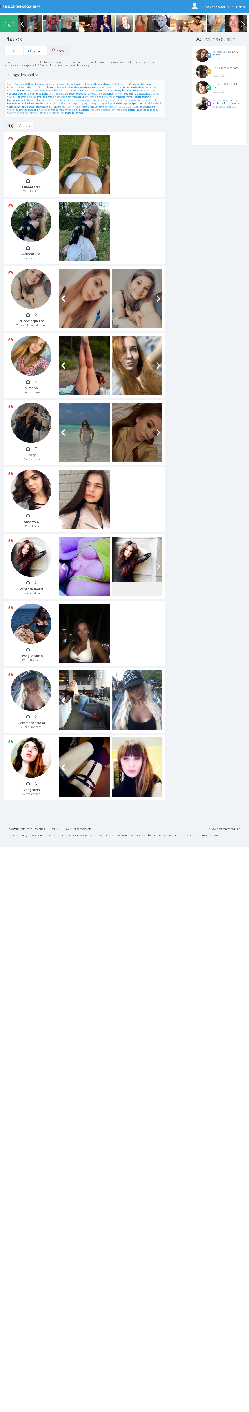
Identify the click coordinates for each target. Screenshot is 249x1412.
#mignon (143, 100)
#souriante (82, 109)
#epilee (118, 93)
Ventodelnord (31, 588)
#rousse (120, 106)
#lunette (54, 100)
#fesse (32, 96)
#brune (51, 87)
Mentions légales (83, 835)
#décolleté (82, 93)
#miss (10, 103)
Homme (35, 50)
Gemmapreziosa (31, 722)
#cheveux (45, 90)
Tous (14, 50)
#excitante (143, 93)
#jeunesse (13, 100)
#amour (19, 84)
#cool (99, 90)
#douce (70, 93)
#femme (23, 96)
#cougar (12, 93)
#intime (120, 96)
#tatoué (34, 112)
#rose (112, 106)
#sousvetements (110, 109)
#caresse (90, 87)
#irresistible (133, 96)
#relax (76, 106)
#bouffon (12, 87)
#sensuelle (31, 109)
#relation (67, 106)
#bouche (145, 84)
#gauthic (60, 96)
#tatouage (23, 112)
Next (243, 23)
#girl (68, 96)
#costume (149, 90)
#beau (69, 84)
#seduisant (132, 106)
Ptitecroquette (31, 321)
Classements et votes (207, 835)
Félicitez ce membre (224, 106)
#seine (11, 109)
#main (63, 100)
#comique (89, 90)
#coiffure (77, 90)
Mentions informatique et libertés (136, 835)
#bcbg (61, 84)
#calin (60, 87)
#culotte (23, 93)
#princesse (14, 106)
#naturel (41, 103)
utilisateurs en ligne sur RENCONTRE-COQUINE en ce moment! (50, 829)
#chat (153, 87)
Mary (216, 67)
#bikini (97, 84)
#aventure (43, 84)
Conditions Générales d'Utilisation (50, 835)
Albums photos (182, 835)
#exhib (155, 93)
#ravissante (43, 106)
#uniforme (58, 112)
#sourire (95, 109)
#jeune (146, 96)
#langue (31, 100)
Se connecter (215, 7)
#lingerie (42, 100)
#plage (109, 103)
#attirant (30, 84)
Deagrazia (31, 789)
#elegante (107, 93)
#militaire (154, 100)
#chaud (11, 90)
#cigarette (64, 90)
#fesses (42, 96)
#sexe (54, 109)
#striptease (135, 109)
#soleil (71, 109)
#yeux (79, 112)
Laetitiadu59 (220, 51)
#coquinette (134, 90)
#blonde (134, 84)
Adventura (31, 254)
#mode (19, 103)
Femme (58, 50)
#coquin (108, 90)
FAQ (24, 835)
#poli (147, 103)
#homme (90, 96)
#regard (56, 106)
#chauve (33, 90)
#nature (30, 103)
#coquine (120, 90)
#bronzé (32, 87)
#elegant (95, 93)
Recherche (165, 835)
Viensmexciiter (221, 100)
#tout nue (45, 112)
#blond (124, 84)
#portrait (156, 103)
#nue (50, 103)
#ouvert (58, 103)
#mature (111, 100)
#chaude (21, 90)
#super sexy (150, 109)
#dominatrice (56, 93)
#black (116, 84)
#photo (88, 103)
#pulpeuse (28, 106)
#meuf (133, 100)
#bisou (107, 84)
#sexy (63, 109)
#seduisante (147, 106)
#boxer (22, 87)
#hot (100, 96)
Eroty (31, 455)
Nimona (31, 388)
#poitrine (137, 103)
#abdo (10, 84)
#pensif (68, 103)
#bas (53, 84)
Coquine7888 (221, 84)
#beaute (79, 84)
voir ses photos (221, 58)
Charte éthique (104, 835)
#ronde (103, 106)
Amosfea (31, 522)
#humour (109, 96)
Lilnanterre (31, 187)
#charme (143, 87)
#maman (73, 100)
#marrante (86, 100)
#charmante (130, 87)
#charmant (115, 87)
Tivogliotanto (31, 655)
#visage (70, 112)
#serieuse (44, 109)
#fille (51, 96)
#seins (20, 109)
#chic (54, 90)
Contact (13, 835)
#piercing (98, 103)
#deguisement (39, 93)
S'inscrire (239, 7)
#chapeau (102, 87)
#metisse (122, 100)
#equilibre (130, 93)
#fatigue (12, 96)
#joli (23, 100)
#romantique (89, 106)
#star (124, 109)
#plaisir (118, 103)
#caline (69, 87)
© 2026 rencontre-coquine (224, 829)
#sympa (11, 112)
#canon (79, 87)
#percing (78, 103)
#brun (42, 87)
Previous (22, 23)
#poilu (127, 103)
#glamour (78, 96)
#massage (99, 100)
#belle (89, 84)
